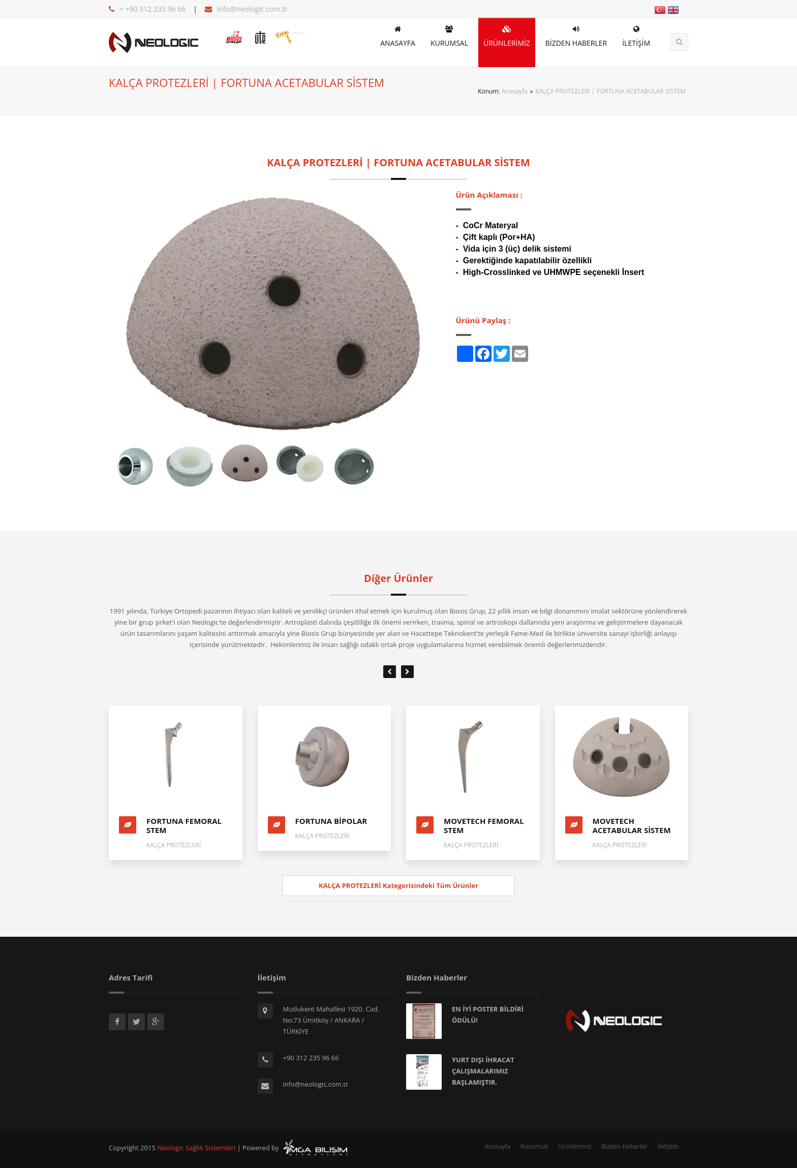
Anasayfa (515, 91)
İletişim (668, 1146)
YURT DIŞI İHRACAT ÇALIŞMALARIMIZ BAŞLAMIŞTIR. (483, 1071)
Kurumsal (534, 1146)
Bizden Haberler (625, 1146)
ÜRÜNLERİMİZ (506, 36)
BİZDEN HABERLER (576, 36)
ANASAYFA (397, 36)
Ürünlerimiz (575, 1146)
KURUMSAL (449, 36)
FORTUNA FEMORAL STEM (184, 825)
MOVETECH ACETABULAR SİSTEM (632, 825)
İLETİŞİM (636, 36)
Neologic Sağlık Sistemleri (196, 1147)
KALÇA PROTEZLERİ (173, 845)
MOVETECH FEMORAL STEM (484, 825)
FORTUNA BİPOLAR (331, 821)
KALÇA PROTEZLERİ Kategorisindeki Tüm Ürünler (398, 885)
